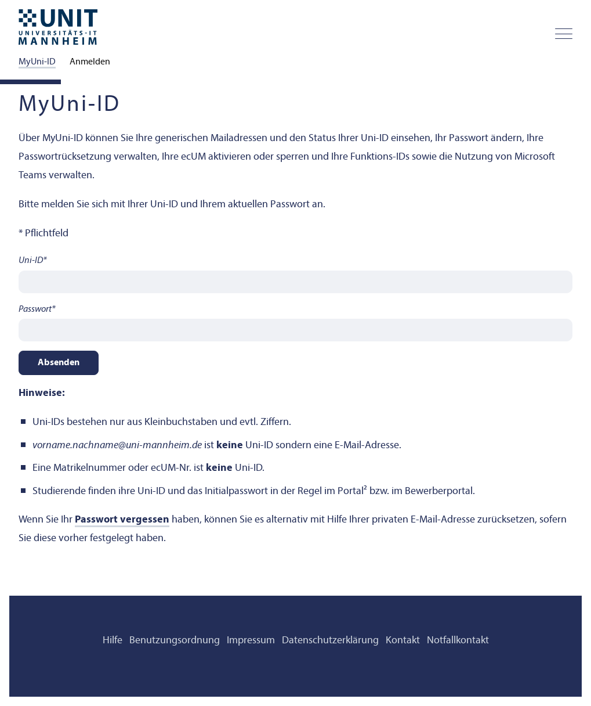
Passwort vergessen (122, 519)
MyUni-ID (37, 62)
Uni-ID (33, 260)
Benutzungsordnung (174, 640)
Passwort (37, 309)
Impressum (251, 640)
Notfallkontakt (458, 640)
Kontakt (403, 640)
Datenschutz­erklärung (330, 640)
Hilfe (112, 640)
